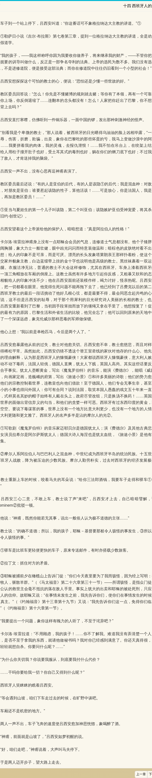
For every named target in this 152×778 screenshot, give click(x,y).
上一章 (141, 774)
